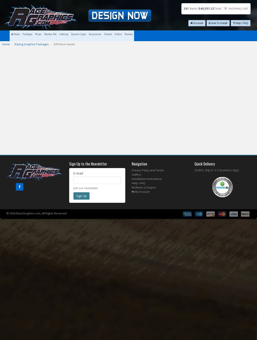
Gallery (215, 35)
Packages (44, 35)
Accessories (169, 35)
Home (21, 35)
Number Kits (88, 35)
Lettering (113, 35)
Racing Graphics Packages (32, 44)
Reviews (236, 35)
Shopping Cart (238, 9)
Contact (194, 35)
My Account (140, 192)
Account (197, 23)
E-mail (78, 173)
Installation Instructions (147, 179)
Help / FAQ (240, 23)
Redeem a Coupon (144, 187)
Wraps (65, 35)
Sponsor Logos (141, 35)
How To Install (218, 23)
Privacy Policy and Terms (148, 170)
